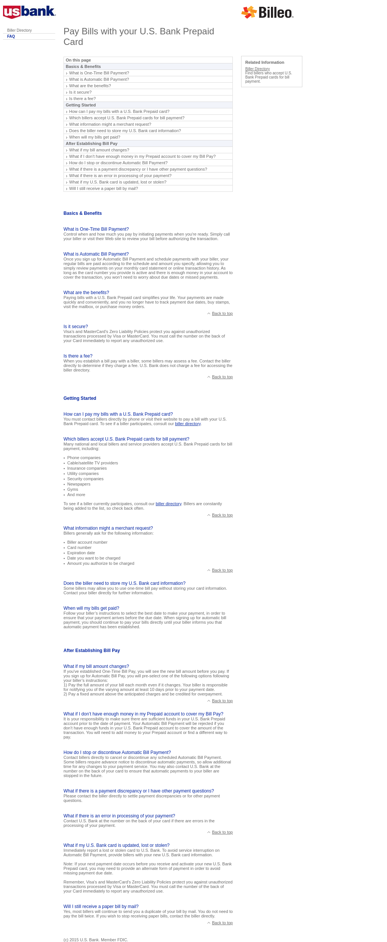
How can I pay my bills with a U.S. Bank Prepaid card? (119, 111)
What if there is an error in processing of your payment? (120, 175)
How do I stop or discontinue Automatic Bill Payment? (118, 162)
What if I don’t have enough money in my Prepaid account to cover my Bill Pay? (142, 156)
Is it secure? (80, 92)
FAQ (11, 36)
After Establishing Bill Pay (92, 143)
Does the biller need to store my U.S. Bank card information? (125, 130)
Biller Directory (19, 30)
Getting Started (81, 105)
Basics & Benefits (83, 66)
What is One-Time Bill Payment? (99, 73)
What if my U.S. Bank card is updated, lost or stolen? (117, 182)
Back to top (222, 313)
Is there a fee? (82, 98)
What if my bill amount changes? (99, 150)
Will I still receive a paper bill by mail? (103, 188)
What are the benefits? (90, 85)
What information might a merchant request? (110, 124)
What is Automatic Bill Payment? (99, 79)
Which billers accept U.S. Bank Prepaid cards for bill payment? (126, 118)
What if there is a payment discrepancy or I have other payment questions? (138, 169)
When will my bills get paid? (94, 137)
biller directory (188, 423)
